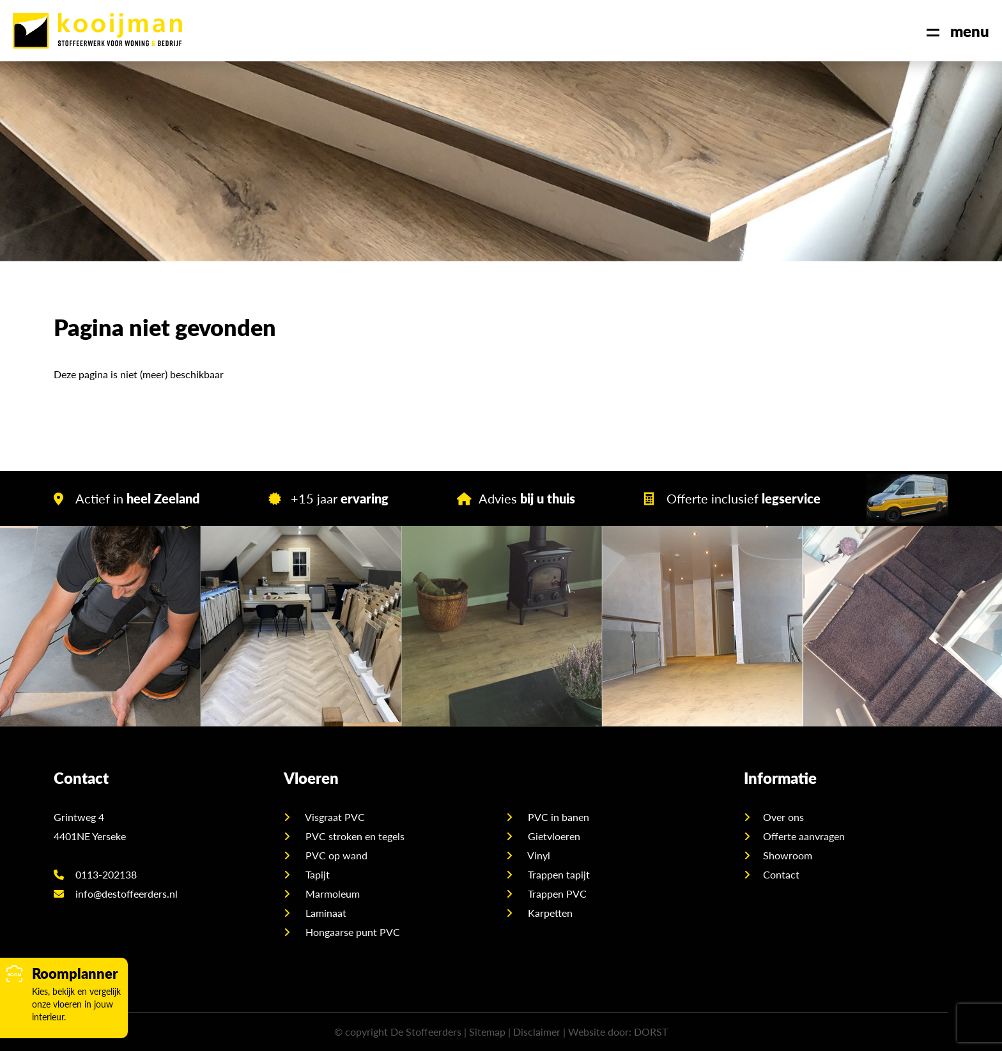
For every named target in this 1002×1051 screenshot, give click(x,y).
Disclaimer (536, 1031)
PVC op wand (335, 855)
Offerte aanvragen (804, 836)
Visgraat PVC (334, 816)
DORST (651, 1031)
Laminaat (324, 912)
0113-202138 (95, 874)
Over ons (783, 816)
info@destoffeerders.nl (116, 893)
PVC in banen (557, 816)
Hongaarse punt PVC (351, 931)
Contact (781, 874)
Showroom (787, 855)
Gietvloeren (552, 836)
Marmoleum (331, 893)
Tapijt (316, 874)
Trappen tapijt (557, 874)
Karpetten (549, 912)
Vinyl (537, 855)
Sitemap (487, 1031)
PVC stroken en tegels (354, 836)
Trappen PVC (556, 893)
